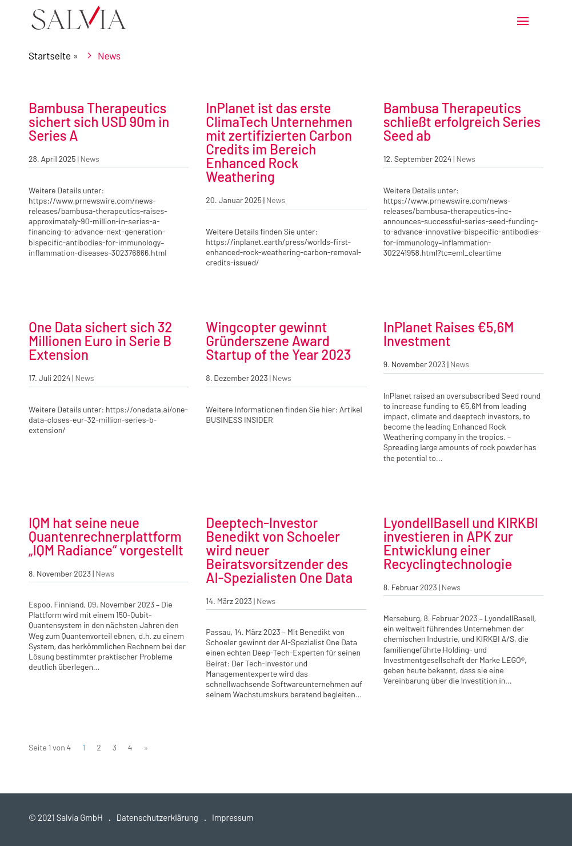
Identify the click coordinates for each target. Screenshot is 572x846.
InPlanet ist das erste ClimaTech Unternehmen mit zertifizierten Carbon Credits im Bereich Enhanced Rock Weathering (279, 142)
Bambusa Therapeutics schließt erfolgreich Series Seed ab (462, 122)
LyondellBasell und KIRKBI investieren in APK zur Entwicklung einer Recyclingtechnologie (460, 543)
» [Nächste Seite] (146, 747)
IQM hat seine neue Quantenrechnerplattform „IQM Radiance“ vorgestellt (106, 536)
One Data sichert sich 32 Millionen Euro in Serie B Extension (100, 341)
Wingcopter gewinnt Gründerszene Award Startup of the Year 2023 (278, 341)
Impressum (232, 817)
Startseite (50, 55)
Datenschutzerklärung (157, 817)
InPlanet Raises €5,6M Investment (448, 334)
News (90, 159)
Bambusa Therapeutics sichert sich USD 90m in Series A (99, 122)
